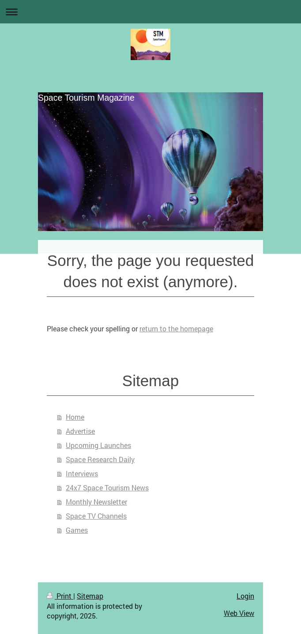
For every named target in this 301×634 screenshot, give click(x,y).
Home (75, 416)
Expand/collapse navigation (150, 11)
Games (77, 530)
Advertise (80, 431)
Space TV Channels (96, 515)
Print (60, 595)
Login (245, 595)
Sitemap (90, 595)
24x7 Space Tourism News (107, 487)
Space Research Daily (100, 459)
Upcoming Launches (98, 445)
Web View (239, 613)
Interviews (82, 473)
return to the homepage (176, 328)
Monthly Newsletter (96, 501)
